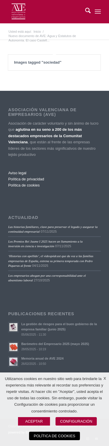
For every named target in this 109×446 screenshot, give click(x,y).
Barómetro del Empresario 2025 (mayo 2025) (55, 344)
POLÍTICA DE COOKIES (54, 436)
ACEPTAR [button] (34, 421)
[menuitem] (85, 11)
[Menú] (98, 12)
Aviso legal (17, 173)
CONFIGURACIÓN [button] (76, 421)
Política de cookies (24, 185)
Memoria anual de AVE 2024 (42, 358)
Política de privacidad (26, 179)
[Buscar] (85, 11)
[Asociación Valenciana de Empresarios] (45, 11)
